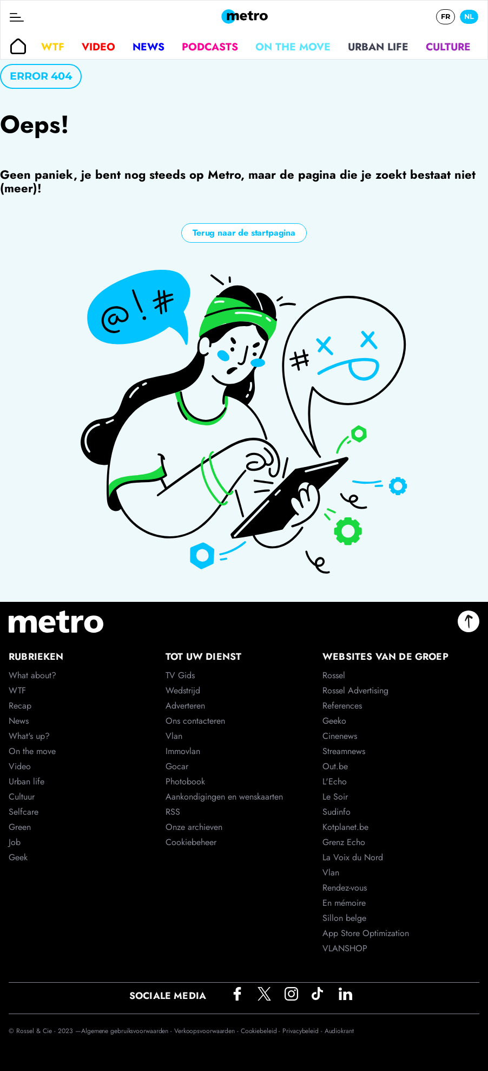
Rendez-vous (344, 887)
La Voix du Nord (352, 857)
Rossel (333, 675)
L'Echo (334, 781)
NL (469, 16)
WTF (52, 46)
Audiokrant (339, 1031)
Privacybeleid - (303, 1031)
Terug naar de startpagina (244, 232)
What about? (32, 675)
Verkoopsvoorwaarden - (207, 1031)
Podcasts (210, 46)
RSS (173, 812)
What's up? (29, 736)
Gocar (177, 766)
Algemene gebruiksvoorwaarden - (127, 1031)
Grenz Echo (343, 842)
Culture (448, 46)
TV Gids (180, 675)
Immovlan (183, 751)
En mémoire (344, 903)
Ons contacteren (195, 721)
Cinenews (339, 736)
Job (15, 842)
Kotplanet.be (345, 827)
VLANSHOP (344, 948)
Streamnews (343, 751)
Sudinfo (336, 812)
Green (20, 827)
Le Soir (335, 796)
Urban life (378, 46)
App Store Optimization (365, 933)
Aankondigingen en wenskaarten (224, 796)
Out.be (335, 766)
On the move (293, 46)
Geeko (334, 721)
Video (98, 46)
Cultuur (22, 796)
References (342, 705)
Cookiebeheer (191, 842)
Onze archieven (194, 827)
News (148, 46)
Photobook (185, 781)
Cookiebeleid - (262, 1031)
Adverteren (185, 705)
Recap (20, 705)
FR (445, 16)
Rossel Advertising (355, 690)
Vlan (174, 736)
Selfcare (23, 812)
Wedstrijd (183, 690)
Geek (18, 857)
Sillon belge (344, 918)
